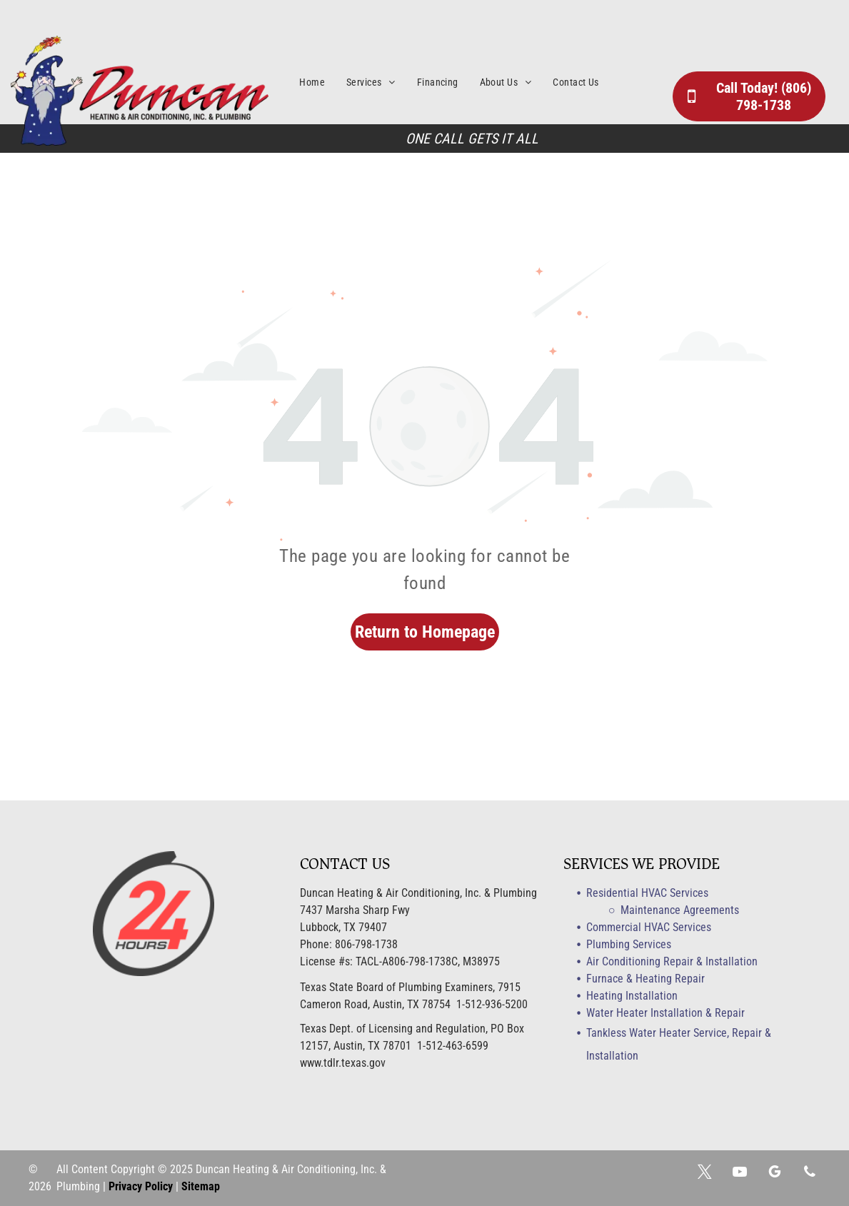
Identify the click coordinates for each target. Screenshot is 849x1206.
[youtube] (739, 1173)
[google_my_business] (774, 1173)
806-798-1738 (366, 944)
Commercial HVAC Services (648, 927)
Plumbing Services (628, 944)
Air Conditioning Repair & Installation (672, 961)
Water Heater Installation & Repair (665, 1013)
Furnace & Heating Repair (645, 978)
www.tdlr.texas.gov (343, 1063)
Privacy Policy (141, 1186)
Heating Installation (632, 996)
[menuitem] (322, 82)
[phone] (809, 1173)
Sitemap (200, 1186)
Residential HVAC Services (647, 893)
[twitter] (704, 1173)
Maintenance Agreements (680, 910)
